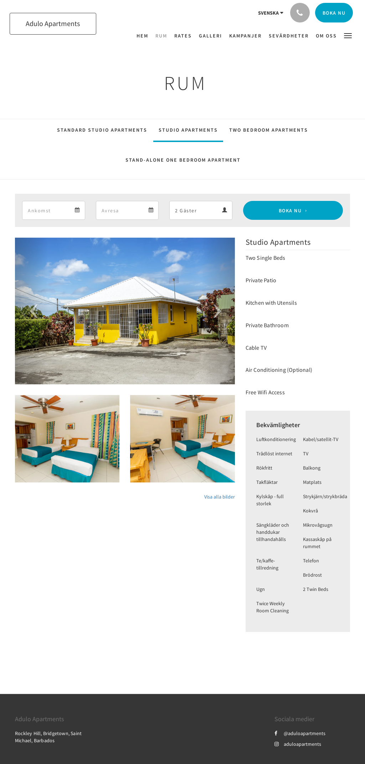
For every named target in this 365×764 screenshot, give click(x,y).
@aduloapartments (299, 733)
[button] (347, 35)
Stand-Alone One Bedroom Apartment (183, 160)
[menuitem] (144, 35)
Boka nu (290, 210)
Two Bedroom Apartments (268, 130)
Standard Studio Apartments (102, 130)
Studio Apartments (188, 130)
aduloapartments (297, 744)
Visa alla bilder (219, 497)
